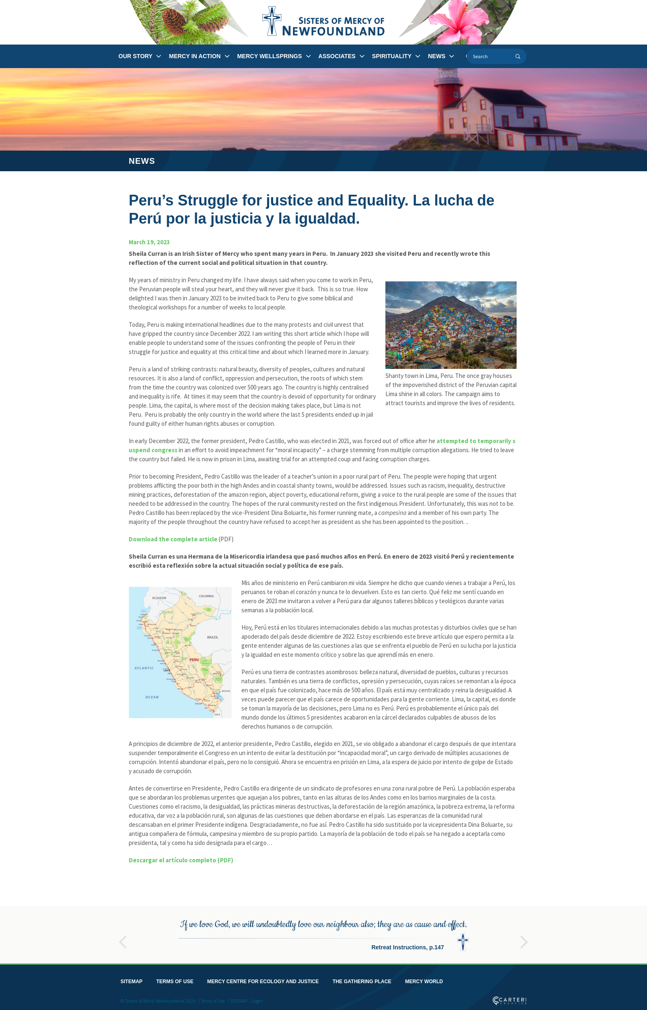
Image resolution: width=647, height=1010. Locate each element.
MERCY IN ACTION (194, 56)
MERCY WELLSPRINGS (269, 56)
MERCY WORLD (424, 980)
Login (258, 999)
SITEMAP (131, 980)
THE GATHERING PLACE (362, 980)
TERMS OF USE (175, 980)
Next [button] (524, 936)
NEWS (436, 56)
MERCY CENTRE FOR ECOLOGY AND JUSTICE (263, 980)
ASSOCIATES (337, 56)
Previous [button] (122, 936)
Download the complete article (173, 539)
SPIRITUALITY (392, 56)
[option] (323, 933)
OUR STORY (135, 56)
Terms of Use (213, 999)
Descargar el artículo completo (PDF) (181, 860)
